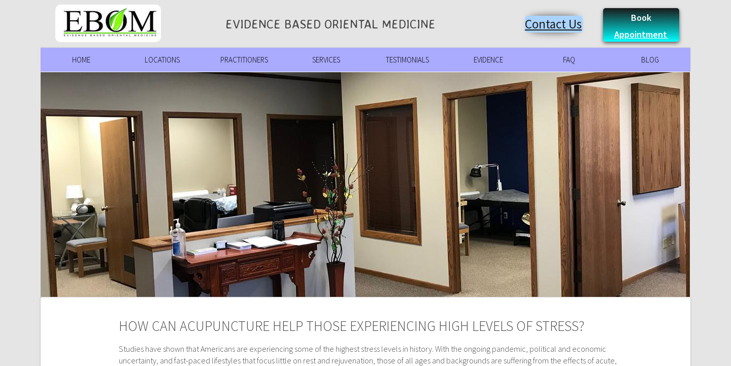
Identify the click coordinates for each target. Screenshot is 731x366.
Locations (162, 60)
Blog (650, 60)
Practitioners (244, 60)
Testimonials (407, 60)
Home (81, 60)
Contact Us (553, 24)
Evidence (488, 60)
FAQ (569, 60)
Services (326, 60)
